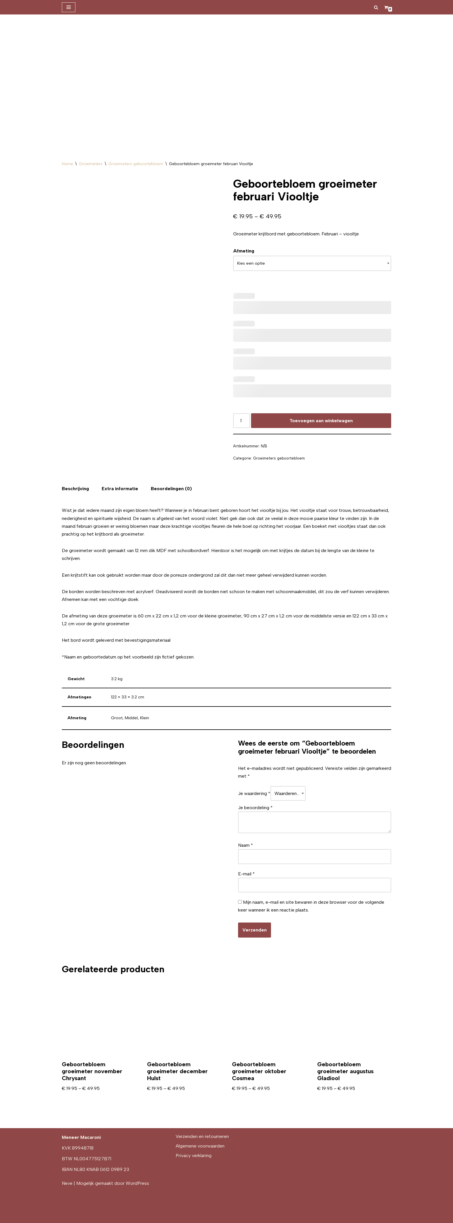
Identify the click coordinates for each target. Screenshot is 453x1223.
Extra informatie (120, 488)
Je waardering (254, 793)
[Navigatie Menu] (68, 7)
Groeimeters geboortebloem (135, 163)
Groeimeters (91, 163)
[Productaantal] (241, 420)
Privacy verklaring (193, 1155)
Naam (245, 845)
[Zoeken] (376, 7)
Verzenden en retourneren (202, 1136)
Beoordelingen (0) (171, 488)
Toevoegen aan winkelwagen (321, 420)
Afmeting (243, 251)
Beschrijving (75, 488)
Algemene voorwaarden (200, 1146)
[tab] (75, 488)
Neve (67, 1183)
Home (67, 163)
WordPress (137, 1183)
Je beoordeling (255, 807)
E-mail (246, 874)
